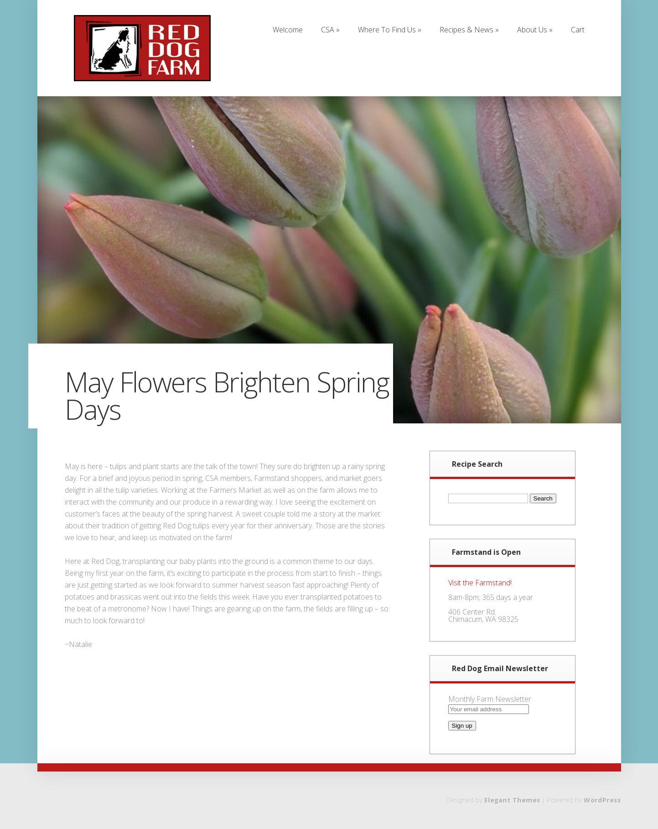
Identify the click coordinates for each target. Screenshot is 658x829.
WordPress (602, 800)
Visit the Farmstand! (480, 583)
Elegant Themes (512, 800)
